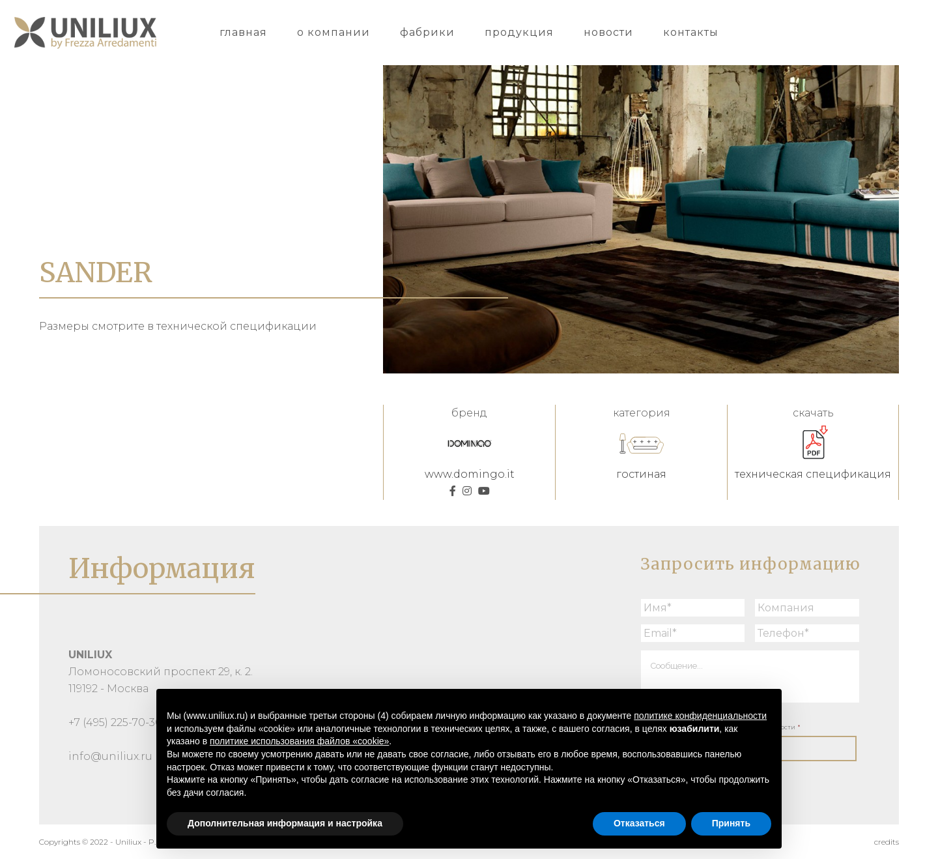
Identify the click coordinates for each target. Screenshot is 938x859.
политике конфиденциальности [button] (700, 715)
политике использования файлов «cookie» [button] (299, 741)
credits (886, 842)
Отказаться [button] (639, 823)
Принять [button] (731, 823)
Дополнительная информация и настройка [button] (285, 823)
